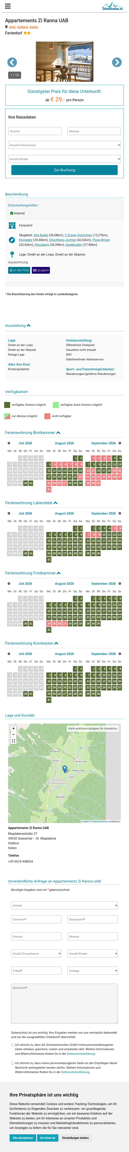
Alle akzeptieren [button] (23, 1137)
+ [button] (13, 729)
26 (59, 483)
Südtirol (22, 27)
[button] (12, 62)
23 (80, 476)
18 (54, 476)
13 (64, 470)
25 (54, 483)
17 (49, 476)
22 (75, 476)
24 (49, 483)
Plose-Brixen (101, 240)
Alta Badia (41, 235)
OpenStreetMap (100, 821)
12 (59, 470)
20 (64, 476)
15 (75, 470)
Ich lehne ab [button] (47, 1137)
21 (70, 476)
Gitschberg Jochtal (62, 240)
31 (30, 483)
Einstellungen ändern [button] (75, 1137)
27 (64, 483)
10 (49, 470)
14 (70, 470)
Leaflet (85, 821)
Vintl (12, 27)
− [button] (13, 735)
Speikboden (74, 245)
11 (54, 470)
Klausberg (42, 245)
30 (25, 483)
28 (70, 483)
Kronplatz (26, 240)
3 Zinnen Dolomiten (78, 235)
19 (59, 476)
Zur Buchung (64, 170)
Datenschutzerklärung (81, 1054)
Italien (33, 27)
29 (75, 483)
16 (80, 470)
